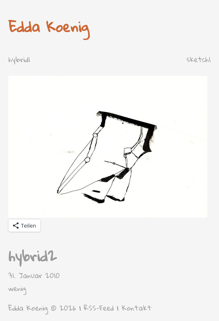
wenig (17, 288)
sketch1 (198, 59)
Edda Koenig (48, 26)
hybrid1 (19, 59)
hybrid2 (32, 256)
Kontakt (137, 307)
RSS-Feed (99, 307)
